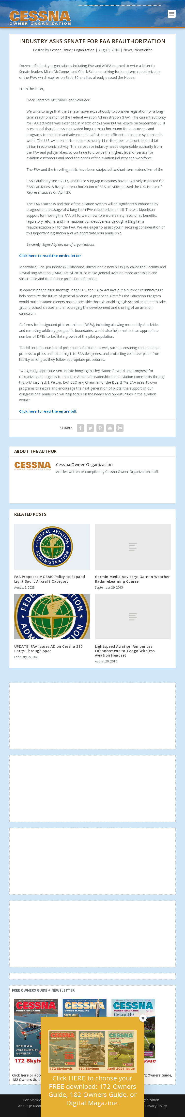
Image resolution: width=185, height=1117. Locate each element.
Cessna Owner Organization (72, 50)
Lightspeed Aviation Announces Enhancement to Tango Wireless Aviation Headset (125, 651)
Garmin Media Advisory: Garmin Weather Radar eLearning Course (132, 578)
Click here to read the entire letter (50, 255)
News (127, 50)
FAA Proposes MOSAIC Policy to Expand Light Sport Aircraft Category (49, 578)
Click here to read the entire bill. (48, 411)
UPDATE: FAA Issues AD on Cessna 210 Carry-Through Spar (48, 648)
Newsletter (143, 50)
